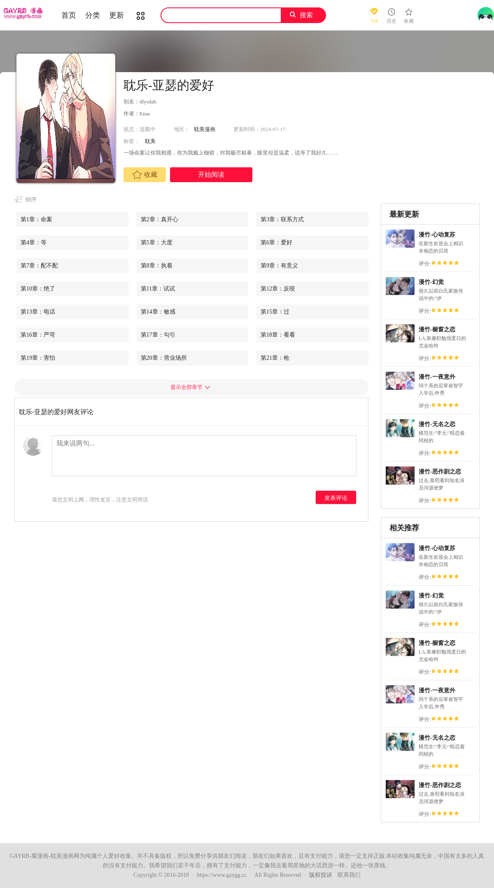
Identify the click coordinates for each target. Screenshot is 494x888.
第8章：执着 (156, 265)
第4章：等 (34, 242)
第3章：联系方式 (282, 219)
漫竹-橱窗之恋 (437, 329)
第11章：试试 (158, 289)
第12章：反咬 (278, 289)
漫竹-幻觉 (431, 282)
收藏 (145, 174)
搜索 (306, 15)
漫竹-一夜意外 (437, 377)
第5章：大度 (156, 242)
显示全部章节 (186, 387)
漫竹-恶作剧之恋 (440, 472)
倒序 (31, 200)
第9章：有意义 (279, 265)
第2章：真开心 (159, 219)
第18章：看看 (278, 335)
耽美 (150, 141)
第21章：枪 (275, 358)
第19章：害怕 (38, 358)
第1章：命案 (36, 219)
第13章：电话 (38, 312)
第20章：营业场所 (164, 358)
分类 (92, 15)
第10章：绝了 (38, 289)
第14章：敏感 (158, 312)
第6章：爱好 (276, 242)
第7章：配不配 (39, 265)
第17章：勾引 (158, 335)
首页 (68, 15)
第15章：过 (275, 312)
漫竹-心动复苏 (437, 235)
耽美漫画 (204, 129)
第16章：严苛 (38, 335)
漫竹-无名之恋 (437, 424)
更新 (116, 15)
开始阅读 (211, 174)
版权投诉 (320, 875)
